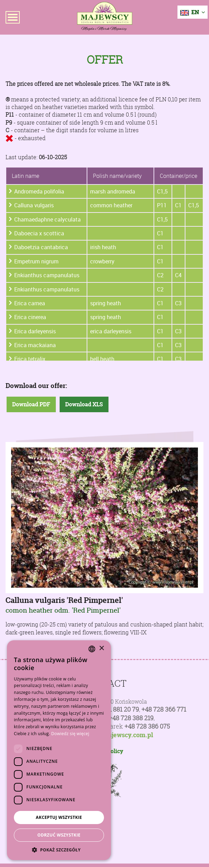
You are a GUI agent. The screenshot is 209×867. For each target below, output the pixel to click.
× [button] (101, 648)
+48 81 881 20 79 (116, 709)
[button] (59, 849)
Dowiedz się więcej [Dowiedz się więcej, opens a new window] (70, 734)
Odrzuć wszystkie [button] (58, 835)
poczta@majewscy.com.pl (115, 735)
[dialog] (59, 750)
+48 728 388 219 (131, 718)
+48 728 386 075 (147, 726)
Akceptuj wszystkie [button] (59, 817)
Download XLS (84, 404)
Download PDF (31, 404)
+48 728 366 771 (163, 709)
